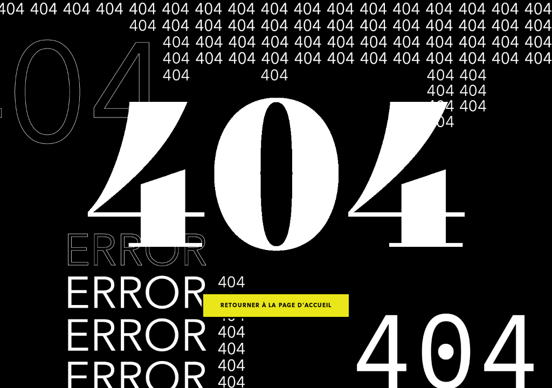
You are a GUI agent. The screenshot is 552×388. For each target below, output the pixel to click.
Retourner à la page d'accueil (276, 305)
